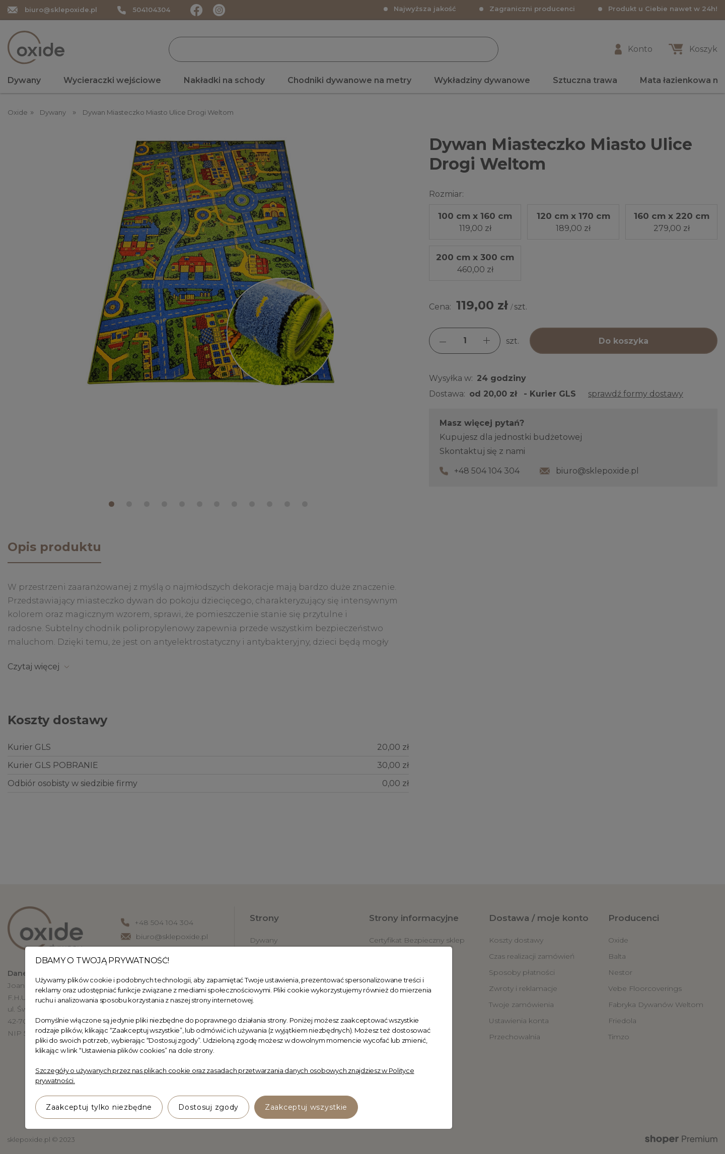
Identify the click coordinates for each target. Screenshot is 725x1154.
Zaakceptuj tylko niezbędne (99, 1107)
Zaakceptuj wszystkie (306, 1107)
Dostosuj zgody (208, 1107)
